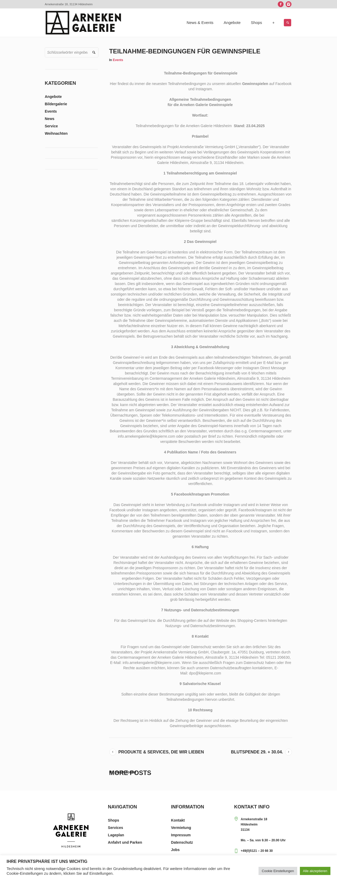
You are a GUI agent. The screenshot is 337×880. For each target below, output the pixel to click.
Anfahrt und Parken (125, 842)
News (49, 119)
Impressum (181, 835)
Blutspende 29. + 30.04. (257, 752)
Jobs (175, 850)
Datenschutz (182, 842)
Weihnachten (56, 133)
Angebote (53, 96)
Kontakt (178, 820)
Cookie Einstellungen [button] (278, 871)
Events (118, 60)
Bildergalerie (56, 104)
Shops (113, 820)
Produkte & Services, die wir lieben (161, 752)
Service (51, 126)
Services (115, 828)
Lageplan (116, 835)
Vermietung (181, 828)
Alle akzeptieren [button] (315, 871)
